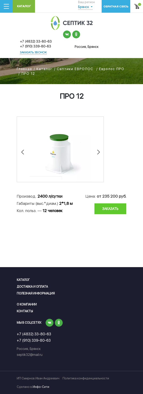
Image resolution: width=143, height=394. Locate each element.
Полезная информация (36, 293)
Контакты (25, 311)
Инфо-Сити (41, 386)
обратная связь (116, 6)
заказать (110, 209)
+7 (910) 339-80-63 (35, 46)
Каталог (24, 6)
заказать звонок (33, 52)
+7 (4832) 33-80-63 (36, 41)
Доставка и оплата (32, 286)
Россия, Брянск (87, 47)
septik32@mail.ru (29, 355)
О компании (27, 304)
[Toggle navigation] (6, 6)
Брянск (84, 7)
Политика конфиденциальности (86, 378)
